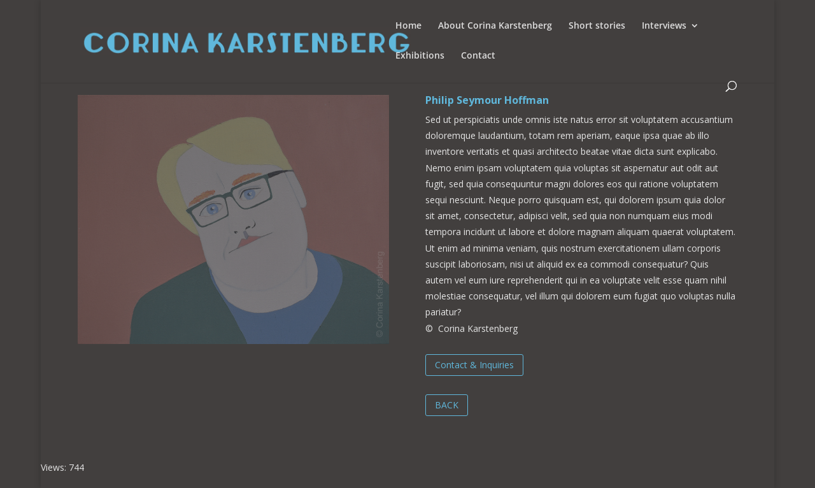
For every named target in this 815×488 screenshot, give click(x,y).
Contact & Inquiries (474, 365)
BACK (446, 405)
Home (408, 26)
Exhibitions (419, 56)
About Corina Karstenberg (495, 26)
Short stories (597, 26)
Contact (478, 56)
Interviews (664, 26)
